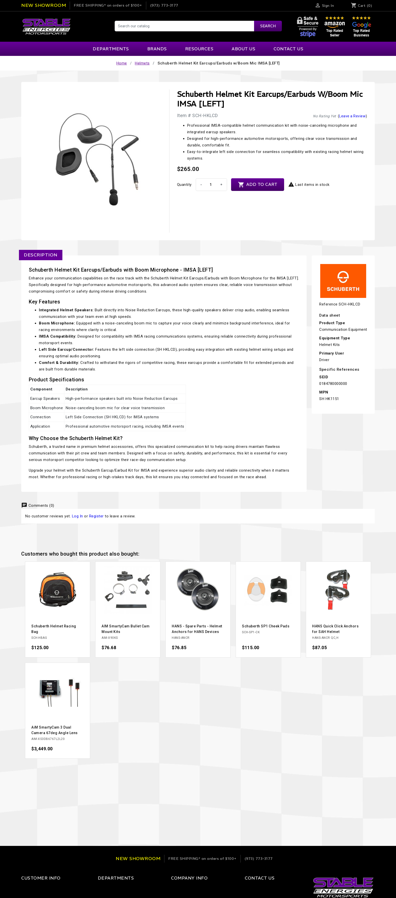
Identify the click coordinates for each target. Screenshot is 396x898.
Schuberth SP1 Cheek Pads (265, 626)
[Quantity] (211, 185)
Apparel (98, 888)
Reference (328, 304)
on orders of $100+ (108, 5)
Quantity (184, 184)
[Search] (198, 26)
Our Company (170, 888)
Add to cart (257, 184)
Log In (77, 516)
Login (26, 888)
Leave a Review (352, 116)
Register (96, 516)
